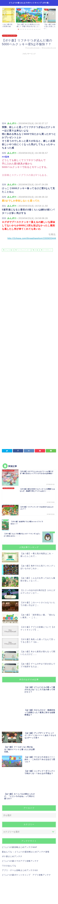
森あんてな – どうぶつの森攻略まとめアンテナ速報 (25, 800)
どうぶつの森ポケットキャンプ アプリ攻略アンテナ (26, 823)
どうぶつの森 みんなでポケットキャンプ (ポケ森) (29, 3)
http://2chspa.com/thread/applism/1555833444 (32, 238)
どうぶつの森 (8, 250)
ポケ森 (36, 250)
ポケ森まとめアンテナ (12, 805)
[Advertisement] (29, 85)
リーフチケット (47, 250)
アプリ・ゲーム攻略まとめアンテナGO (20, 819)
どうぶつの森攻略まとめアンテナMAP (19, 795)
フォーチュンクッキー (9, 35)
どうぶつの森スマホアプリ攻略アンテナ (20, 809)
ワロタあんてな (9, 814)
